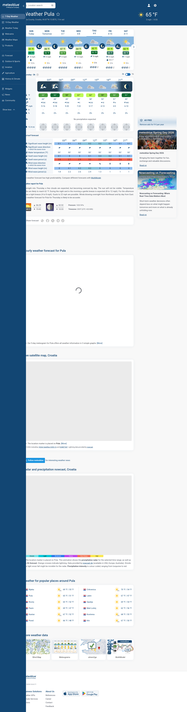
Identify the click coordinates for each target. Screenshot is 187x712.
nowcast (96, 447)
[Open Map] (59, 5)
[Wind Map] (43, 649)
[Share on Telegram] (65, 220)
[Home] (10, 6)
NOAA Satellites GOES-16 (54, 447)
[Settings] (136, 5)
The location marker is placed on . (53, 443)
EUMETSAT (70, 447)
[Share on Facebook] (54, 220)
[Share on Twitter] (59, 220)
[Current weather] (128, 15)
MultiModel (102, 178)
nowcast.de (94, 563)
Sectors (33, 701)
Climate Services (37, 697)
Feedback (56, 706)
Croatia (45, 19)
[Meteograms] (71, 649)
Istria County (35, 19)
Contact (55, 701)
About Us (56, 688)
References (57, 693)
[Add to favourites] (64, 14)
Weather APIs (36, 693)
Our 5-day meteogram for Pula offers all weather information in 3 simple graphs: (71, 343)
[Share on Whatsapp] (48, 220)
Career (55, 697)
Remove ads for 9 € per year (163, 121)
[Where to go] (99, 649)
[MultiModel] (127, 649)
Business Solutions (39, 688)
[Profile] (130, 5)
